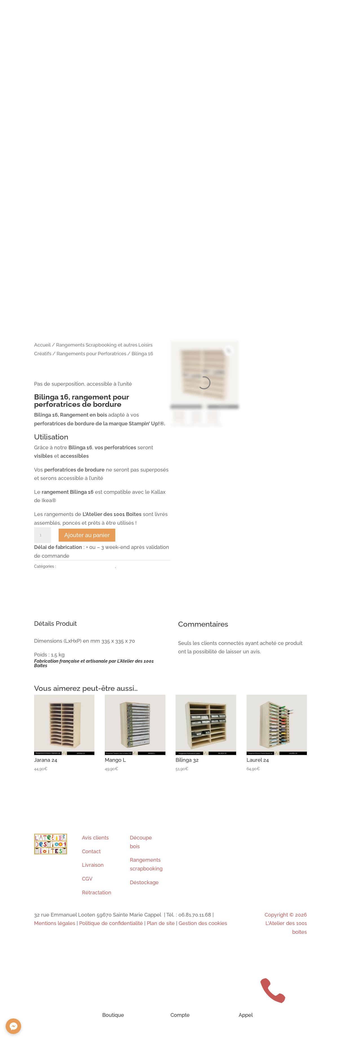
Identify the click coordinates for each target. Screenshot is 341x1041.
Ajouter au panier (87, 535)
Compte (180, 1015)
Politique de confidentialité (111, 923)
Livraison (93, 865)
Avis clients (95, 838)
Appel (246, 1015)
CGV (87, 879)
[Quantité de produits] (42, 535)
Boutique (113, 1015)
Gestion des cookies (203, 923)
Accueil (42, 345)
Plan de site (161, 923)
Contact (91, 851)
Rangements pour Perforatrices (91, 353)
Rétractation (96, 892)
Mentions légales (54, 923)
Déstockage (144, 882)
